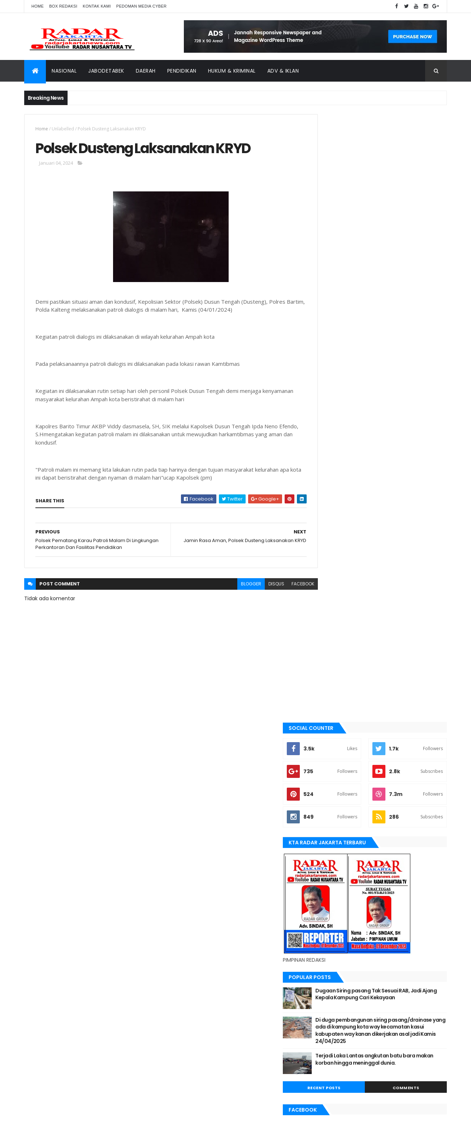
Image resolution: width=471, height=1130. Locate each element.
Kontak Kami (97, 6)
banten (328, 638)
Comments (414, 487)
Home (37, 6)
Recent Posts (348, 487)
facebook (286, 585)
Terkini (328, 870)
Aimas (327, 625)
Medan (328, 784)
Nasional (64, 70)
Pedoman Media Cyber (141, 6)
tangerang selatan (342, 857)
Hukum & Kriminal (232, 70)
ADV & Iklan (283, 70)
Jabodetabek (106, 70)
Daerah (146, 70)
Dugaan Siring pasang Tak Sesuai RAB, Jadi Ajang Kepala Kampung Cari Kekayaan (395, 390)
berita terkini (335, 686)
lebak (326, 760)
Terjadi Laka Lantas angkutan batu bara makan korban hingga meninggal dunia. (396, 462)
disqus (260, 585)
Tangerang (333, 845)
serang (329, 821)
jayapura (331, 735)
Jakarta (329, 711)
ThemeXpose (64, 1120)
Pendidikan (181, 70)
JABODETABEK (334, 699)
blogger (235, 585)
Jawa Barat (333, 723)
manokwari (333, 772)
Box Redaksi (63, 6)
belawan (330, 674)
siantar (329, 833)
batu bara (331, 650)
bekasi (327, 662)
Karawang (332, 747)
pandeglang (334, 808)
